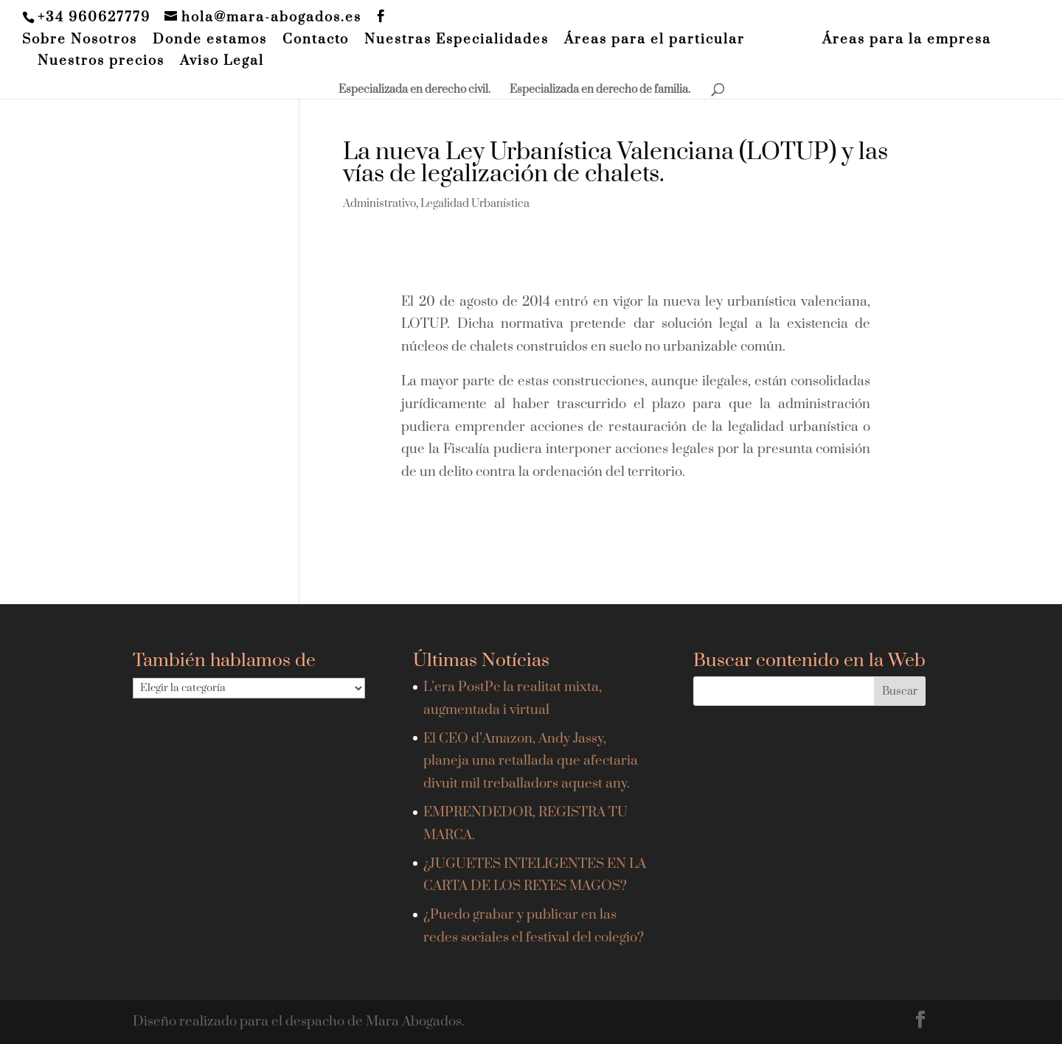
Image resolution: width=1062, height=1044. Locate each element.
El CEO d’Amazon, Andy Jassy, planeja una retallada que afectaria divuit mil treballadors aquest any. (530, 761)
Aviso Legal (222, 62)
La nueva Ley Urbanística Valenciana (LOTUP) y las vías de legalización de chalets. (615, 163)
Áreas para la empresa (906, 40)
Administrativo (379, 204)
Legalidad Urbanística (475, 204)
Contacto (315, 40)
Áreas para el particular (654, 40)
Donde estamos (210, 40)
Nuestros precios (101, 62)
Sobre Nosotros (79, 40)
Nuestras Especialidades (456, 40)
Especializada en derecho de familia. (600, 91)
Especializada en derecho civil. (414, 91)
